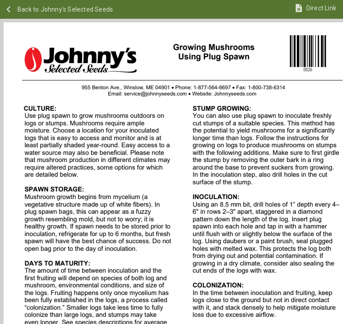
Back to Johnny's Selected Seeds (65, 9)
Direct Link (321, 8)
